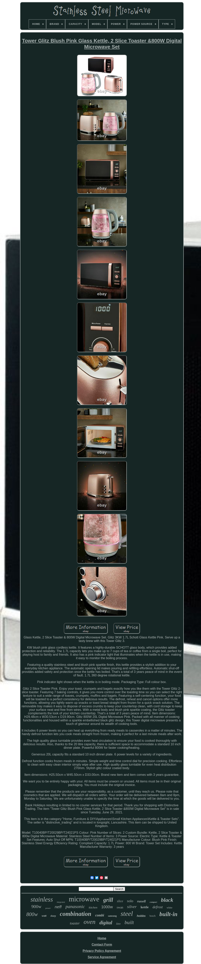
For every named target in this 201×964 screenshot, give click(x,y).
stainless (42, 899)
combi (99, 915)
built (129, 922)
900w (36, 906)
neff (58, 907)
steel (127, 913)
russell (141, 901)
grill (108, 900)
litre (118, 923)
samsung (112, 915)
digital (105, 922)
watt (44, 915)
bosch (152, 915)
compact (153, 902)
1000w (107, 907)
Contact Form (102, 944)
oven (89, 921)
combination (75, 913)
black (167, 900)
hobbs (141, 915)
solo (130, 901)
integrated (61, 902)
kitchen (93, 907)
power (48, 908)
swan (120, 907)
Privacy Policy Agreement (102, 950)
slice (120, 901)
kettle (145, 907)
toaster (75, 923)
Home (102, 938)
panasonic (75, 906)
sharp (53, 915)
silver (132, 906)
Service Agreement (102, 957)
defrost (158, 907)
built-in (168, 914)
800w (32, 914)
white (169, 907)
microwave (84, 899)
